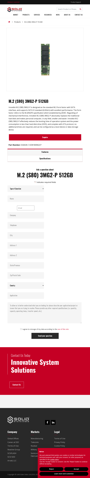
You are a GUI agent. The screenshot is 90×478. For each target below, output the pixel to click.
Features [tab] (45, 151)
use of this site (63, 329)
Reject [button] (51, 469)
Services (37, 15)
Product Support (76, 2)
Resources (48, 15)
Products (26, 15)
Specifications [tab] (45, 158)
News (58, 15)
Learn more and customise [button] (64, 474)
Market (15, 15)
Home (9, 22)
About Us (67, 15)
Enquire (45, 137)
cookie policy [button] (54, 459)
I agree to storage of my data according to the (45, 329)
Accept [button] (76, 469)
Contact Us (79, 15)
